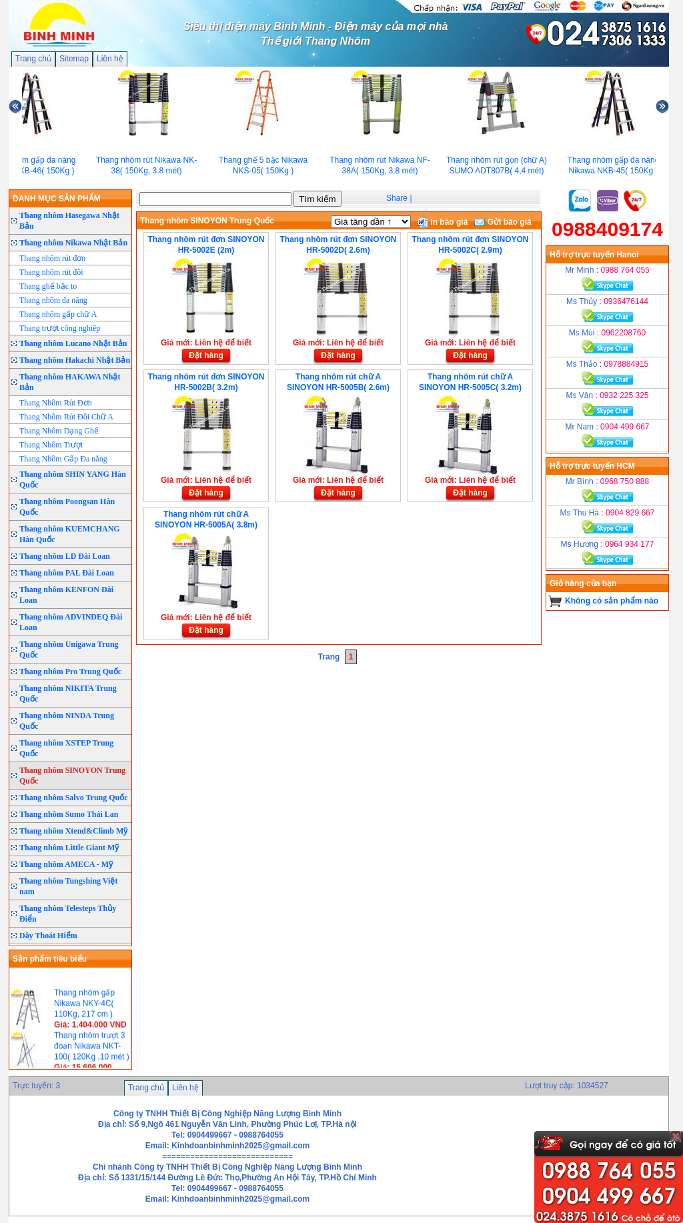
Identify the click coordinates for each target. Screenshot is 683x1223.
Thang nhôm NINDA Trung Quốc (66, 721)
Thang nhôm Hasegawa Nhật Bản (69, 221)
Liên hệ (110, 58)
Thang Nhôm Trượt (51, 444)
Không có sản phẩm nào (611, 600)
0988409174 (607, 229)
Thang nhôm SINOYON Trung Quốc (72, 776)
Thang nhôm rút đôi (51, 272)
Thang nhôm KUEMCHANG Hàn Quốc (69, 534)
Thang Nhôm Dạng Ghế (59, 430)
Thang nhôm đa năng (53, 300)
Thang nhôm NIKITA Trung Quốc (68, 694)
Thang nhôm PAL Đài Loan (66, 572)
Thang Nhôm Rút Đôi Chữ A (66, 416)
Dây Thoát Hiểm (48, 935)
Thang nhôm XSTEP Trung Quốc (66, 748)
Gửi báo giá (502, 222)
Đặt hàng (206, 355)
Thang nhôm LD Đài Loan (64, 556)
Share (397, 198)
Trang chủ (33, 58)
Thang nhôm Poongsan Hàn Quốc (67, 507)
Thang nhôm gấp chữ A (58, 314)
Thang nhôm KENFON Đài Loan (66, 595)
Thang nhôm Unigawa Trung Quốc (69, 650)
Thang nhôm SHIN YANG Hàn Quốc (72, 479)
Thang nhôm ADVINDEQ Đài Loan (70, 622)
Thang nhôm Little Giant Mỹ (69, 847)
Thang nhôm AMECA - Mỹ (66, 864)
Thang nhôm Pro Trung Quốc (70, 671)
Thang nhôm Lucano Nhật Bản (73, 343)
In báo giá (443, 222)
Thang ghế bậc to (48, 286)
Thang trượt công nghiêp (59, 328)
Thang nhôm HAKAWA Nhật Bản (69, 382)
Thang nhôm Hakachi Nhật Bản (74, 360)
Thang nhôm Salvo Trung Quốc (73, 797)
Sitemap (74, 58)
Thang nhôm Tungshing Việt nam (68, 886)
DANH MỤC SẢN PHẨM (57, 198)
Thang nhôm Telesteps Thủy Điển (67, 914)
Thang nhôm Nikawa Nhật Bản (73, 242)
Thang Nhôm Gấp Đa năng (63, 458)
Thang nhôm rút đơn (52, 258)
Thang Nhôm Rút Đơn (55, 402)
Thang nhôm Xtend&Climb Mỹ (73, 831)
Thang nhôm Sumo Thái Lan (69, 814)
